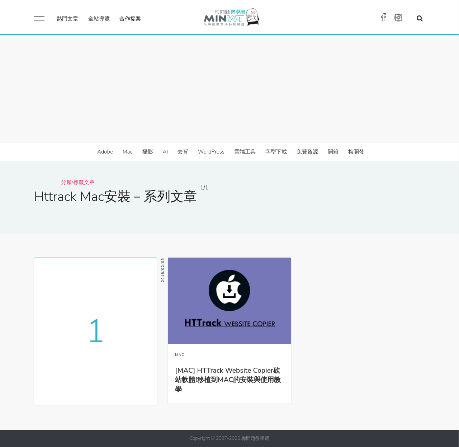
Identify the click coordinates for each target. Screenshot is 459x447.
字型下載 (276, 151)
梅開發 (356, 151)
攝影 (147, 151)
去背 (183, 151)
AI (165, 151)
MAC (179, 355)
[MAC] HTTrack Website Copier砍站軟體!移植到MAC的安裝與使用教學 (228, 380)
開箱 (333, 151)
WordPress (211, 151)
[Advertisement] (229, 89)
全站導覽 (99, 18)
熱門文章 (67, 18)
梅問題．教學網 (231, 18)
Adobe (105, 151)
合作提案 (130, 18)
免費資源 (307, 151)
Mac (127, 151)
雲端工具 (245, 151)
